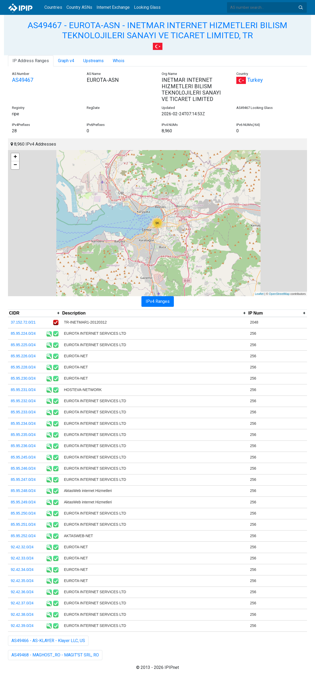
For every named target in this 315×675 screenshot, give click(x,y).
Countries (53, 7)
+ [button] (15, 157)
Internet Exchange (113, 7)
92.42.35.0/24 (22, 581)
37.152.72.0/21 (23, 322)
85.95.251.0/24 (23, 524)
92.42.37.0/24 (22, 603)
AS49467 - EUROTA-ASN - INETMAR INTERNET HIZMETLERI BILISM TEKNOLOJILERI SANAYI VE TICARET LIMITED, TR (157, 30)
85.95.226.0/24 (23, 356)
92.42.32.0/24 (22, 547)
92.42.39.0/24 (22, 625)
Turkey (249, 80)
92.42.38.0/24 (22, 614)
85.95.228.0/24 (23, 367)
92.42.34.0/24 (22, 569)
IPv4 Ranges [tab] (158, 301)
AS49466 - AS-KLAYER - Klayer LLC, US (48, 640)
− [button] (15, 165)
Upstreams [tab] (93, 60)
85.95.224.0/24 (23, 333)
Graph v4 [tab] (66, 60)
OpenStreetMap (279, 293)
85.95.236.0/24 (23, 446)
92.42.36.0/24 (22, 592)
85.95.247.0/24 (23, 479)
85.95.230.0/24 (23, 378)
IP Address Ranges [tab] (30, 60)
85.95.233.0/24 (23, 412)
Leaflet (259, 293)
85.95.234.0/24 (23, 423)
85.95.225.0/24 (23, 345)
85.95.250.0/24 (23, 513)
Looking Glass (147, 7)
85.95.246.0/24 (23, 468)
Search (301, 7)
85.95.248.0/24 (23, 491)
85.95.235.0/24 (23, 434)
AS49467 (22, 80)
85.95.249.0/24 (23, 502)
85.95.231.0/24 (23, 390)
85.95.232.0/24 (23, 401)
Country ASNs (79, 7)
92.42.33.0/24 (22, 558)
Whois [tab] (118, 60)
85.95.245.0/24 (23, 457)
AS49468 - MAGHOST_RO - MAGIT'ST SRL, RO (55, 654)
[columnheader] (34, 313)
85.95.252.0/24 (23, 536)
